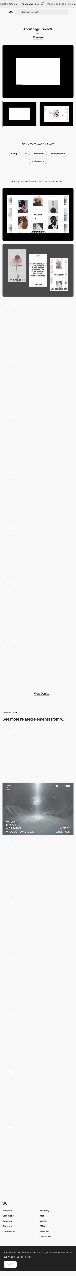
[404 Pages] (38, 326)
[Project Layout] (38, 605)
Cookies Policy (24, 1257)
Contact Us (45, 1236)
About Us (44, 1231)
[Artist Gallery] (38, 437)
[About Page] (38, 809)
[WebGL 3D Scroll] (38, 1036)
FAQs (42, 1226)
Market (43, 1221)
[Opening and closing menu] (38, 978)
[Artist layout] (38, 661)
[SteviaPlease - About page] (38, 866)
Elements (7, 1221)
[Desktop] (38, 214)
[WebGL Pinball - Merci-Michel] (38, 922)
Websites (7, 1210)
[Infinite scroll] (38, 549)
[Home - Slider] (38, 381)
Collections (8, 1215)
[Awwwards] (10, 12)
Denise (38, 37)
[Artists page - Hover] (38, 493)
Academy (44, 1210)
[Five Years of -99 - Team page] (38, 753)
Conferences (9, 1231)
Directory (7, 1226)
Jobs (42, 1215)
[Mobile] (38, 270)
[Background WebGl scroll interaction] (38, 1145)
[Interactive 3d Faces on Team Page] (38, 1092)
